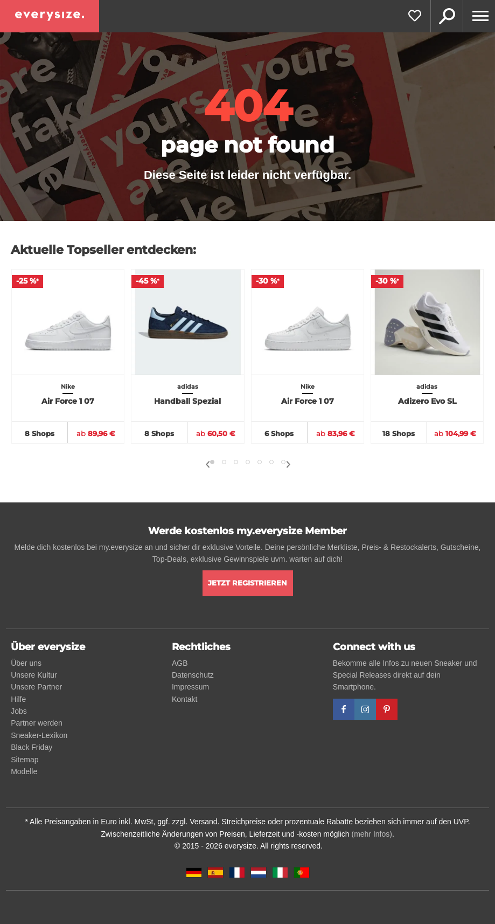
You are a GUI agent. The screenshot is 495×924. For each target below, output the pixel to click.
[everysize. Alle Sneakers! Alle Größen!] (49, 16)
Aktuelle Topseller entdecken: (103, 250)
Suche (446, 16)
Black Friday (31, 747)
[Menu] (479, 16)
